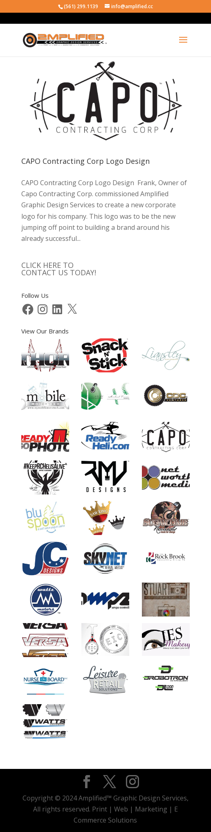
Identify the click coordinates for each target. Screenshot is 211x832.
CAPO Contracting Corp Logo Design (85, 161)
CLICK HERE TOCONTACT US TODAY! (58, 268)
